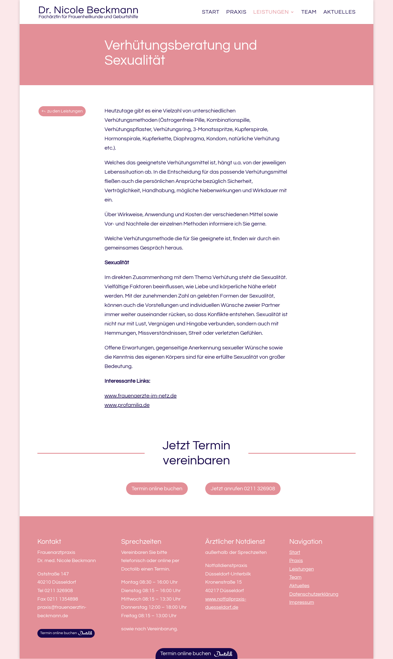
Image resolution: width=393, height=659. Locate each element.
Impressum (301, 602)
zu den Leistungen (65, 111)
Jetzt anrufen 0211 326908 (243, 488)
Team (309, 12)
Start (210, 12)
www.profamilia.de (127, 405)
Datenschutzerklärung (313, 594)
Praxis (236, 12)
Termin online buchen (157, 488)
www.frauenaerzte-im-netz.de (141, 396)
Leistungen (271, 12)
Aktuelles (339, 12)
